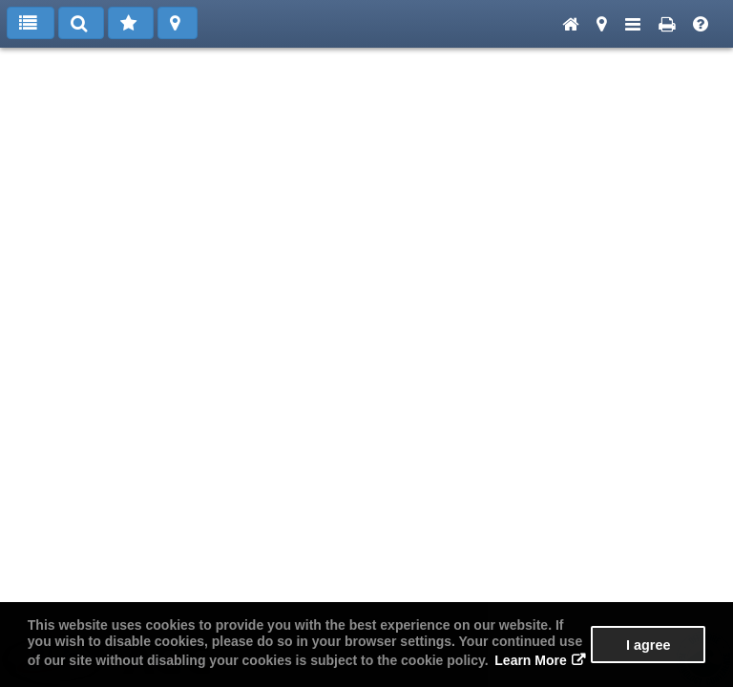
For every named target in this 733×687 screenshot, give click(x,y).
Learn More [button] (530, 660)
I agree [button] (648, 645)
